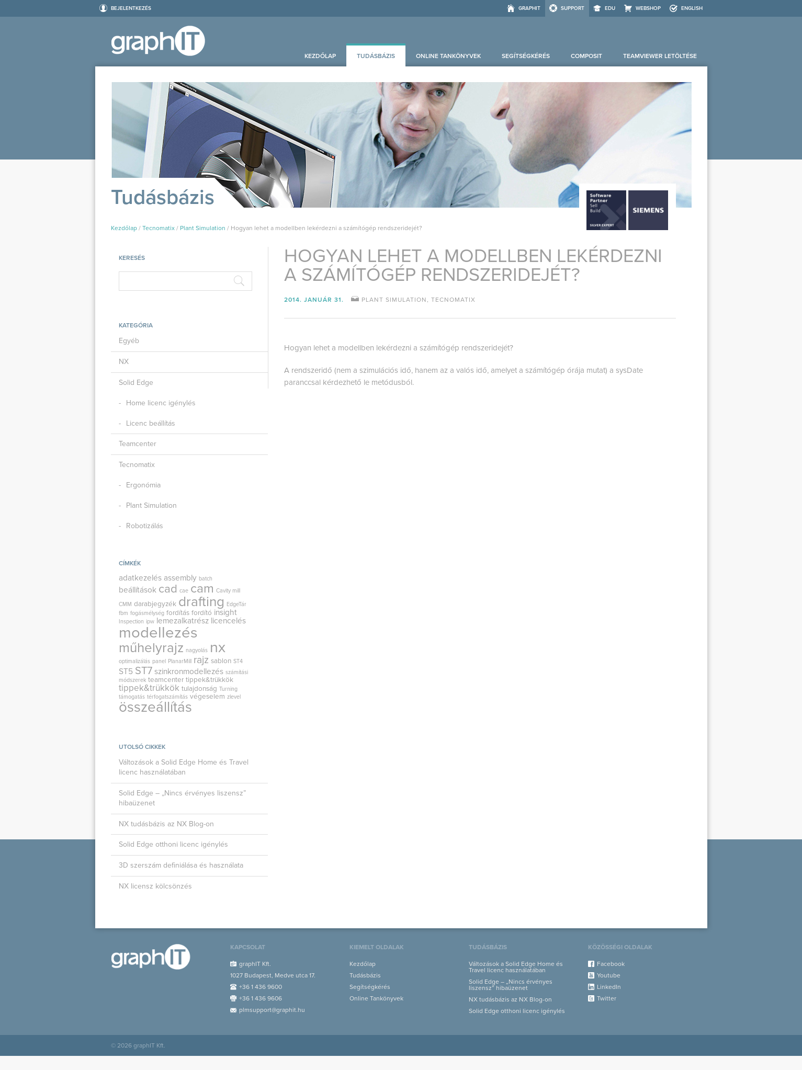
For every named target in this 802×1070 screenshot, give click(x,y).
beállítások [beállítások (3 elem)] (137, 590)
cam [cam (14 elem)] (202, 588)
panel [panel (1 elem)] (159, 661)
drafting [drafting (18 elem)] (201, 602)
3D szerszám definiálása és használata (181, 865)
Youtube (608, 975)
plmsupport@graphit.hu (272, 1010)
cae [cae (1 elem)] (183, 590)
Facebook (611, 964)
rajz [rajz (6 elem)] (201, 660)
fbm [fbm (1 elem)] (123, 613)
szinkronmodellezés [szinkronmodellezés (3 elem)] (188, 671)
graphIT (529, 8)
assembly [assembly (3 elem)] (180, 578)
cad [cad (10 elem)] (168, 589)
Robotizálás (144, 525)
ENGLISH (692, 8)
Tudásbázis (376, 56)
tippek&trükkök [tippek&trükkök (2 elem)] (209, 680)
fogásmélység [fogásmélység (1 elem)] (147, 613)
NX (124, 361)
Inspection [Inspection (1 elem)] (131, 621)
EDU (610, 8)
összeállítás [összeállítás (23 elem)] (155, 707)
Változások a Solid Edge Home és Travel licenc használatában (183, 767)
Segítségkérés (526, 56)
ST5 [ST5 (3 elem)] (126, 671)
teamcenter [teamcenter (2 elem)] (166, 680)
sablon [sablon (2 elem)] (221, 661)
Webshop (648, 8)
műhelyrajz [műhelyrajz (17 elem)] (151, 648)
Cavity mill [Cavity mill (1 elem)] (228, 590)
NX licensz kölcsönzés (155, 886)
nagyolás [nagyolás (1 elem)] (197, 650)
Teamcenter (137, 443)
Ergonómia (143, 485)
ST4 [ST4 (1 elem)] (238, 661)
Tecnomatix (158, 228)
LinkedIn (609, 987)
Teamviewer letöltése (660, 56)
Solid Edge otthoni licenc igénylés (173, 844)
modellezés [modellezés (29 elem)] (158, 632)
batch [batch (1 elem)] (205, 578)
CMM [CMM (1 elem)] (125, 604)
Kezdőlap (320, 56)
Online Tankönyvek (448, 56)
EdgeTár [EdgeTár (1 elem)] (236, 604)
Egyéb (129, 340)
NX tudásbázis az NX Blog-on (166, 823)
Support (572, 8)
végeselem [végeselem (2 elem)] (207, 696)
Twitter (606, 998)
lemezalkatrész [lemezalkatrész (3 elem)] (182, 620)
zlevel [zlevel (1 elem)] (234, 696)
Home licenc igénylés (161, 403)
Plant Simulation (202, 228)
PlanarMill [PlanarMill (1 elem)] (179, 661)
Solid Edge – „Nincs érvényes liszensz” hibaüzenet (182, 798)
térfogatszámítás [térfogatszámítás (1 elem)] (167, 696)
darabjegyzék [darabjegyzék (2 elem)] (155, 604)
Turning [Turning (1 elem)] (228, 689)
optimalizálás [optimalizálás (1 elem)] (134, 661)
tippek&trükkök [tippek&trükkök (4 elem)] (149, 687)
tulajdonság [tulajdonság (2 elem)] (199, 689)
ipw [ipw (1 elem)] (150, 621)
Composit (586, 56)
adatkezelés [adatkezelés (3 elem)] (140, 578)
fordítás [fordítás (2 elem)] (177, 613)
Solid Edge (136, 382)
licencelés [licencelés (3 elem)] (228, 620)
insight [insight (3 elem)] (225, 612)
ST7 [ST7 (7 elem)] (143, 671)
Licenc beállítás (150, 423)
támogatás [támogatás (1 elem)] (132, 696)
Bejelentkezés (131, 8)
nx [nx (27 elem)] (217, 647)
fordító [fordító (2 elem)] (201, 613)
